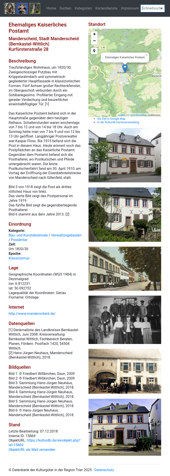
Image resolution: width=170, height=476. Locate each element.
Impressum (130, 8)
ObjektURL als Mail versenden (32, 450)
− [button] (94, 41)
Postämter (19, 240)
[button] (161, 8)
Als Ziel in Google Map (111, 118)
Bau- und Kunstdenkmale (28, 235)
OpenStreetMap (138, 115)
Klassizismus (19, 258)
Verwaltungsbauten (66, 235)
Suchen (65, 8)
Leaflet (121, 115)
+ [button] (94, 34)
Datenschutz (104, 470)
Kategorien (83, 8)
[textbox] (152, 8)
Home (51, 8)
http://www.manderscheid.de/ (32, 314)
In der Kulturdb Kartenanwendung (118, 122)
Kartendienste (106, 8)
